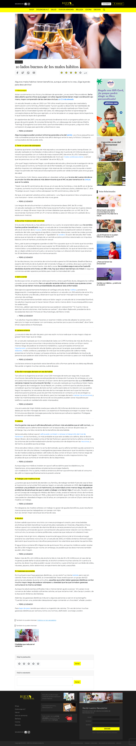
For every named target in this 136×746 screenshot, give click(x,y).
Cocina (88, 10)
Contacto (118, 743)
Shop (31, 10)
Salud (53, 10)
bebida (75, 575)
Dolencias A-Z (42, 10)
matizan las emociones (82, 395)
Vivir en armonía (66, 10)
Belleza (79, 10)
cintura (87, 180)
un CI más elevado (66, 99)
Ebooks (97, 10)
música (38, 230)
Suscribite (106, 4)
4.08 (85, 73)
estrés (69, 135)
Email (89, 717)
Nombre (88, 721)
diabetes (18, 351)
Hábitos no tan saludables (46, 620)
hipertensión (20, 348)
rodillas (73, 290)
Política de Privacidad (77, 743)
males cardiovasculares (73, 157)
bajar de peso (24, 608)
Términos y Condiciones (91, 743)
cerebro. (61, 235)
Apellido (88, 724)
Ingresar (117, 4)
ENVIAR (107, 729)
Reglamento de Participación (107, 743)
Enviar (77, 664)
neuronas (85, 441)
